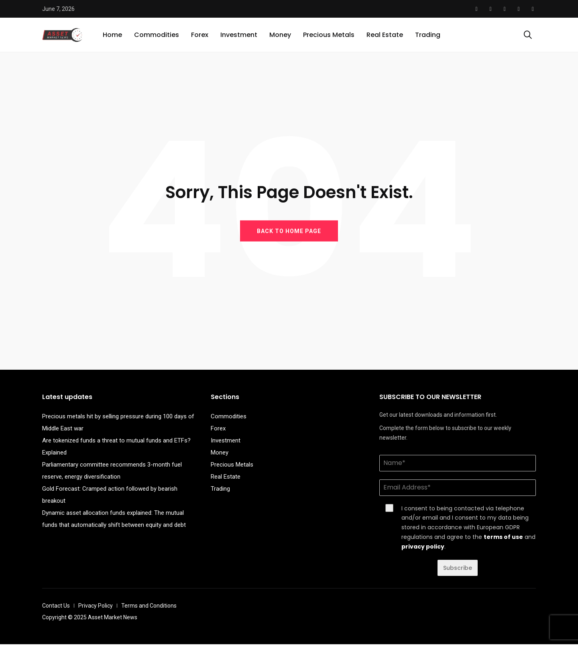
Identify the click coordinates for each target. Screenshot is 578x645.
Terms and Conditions (149, 606)
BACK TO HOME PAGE (289, 231)
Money (280, 35)
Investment (238, 35)
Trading (427, 35)
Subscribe (457, 569)
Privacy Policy (95, 606)
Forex (199, 35)
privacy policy (422, 547)
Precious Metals (328, 35)
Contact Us (56, 606)
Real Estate (384, 35)
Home (112, 35)
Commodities (156, 35)
